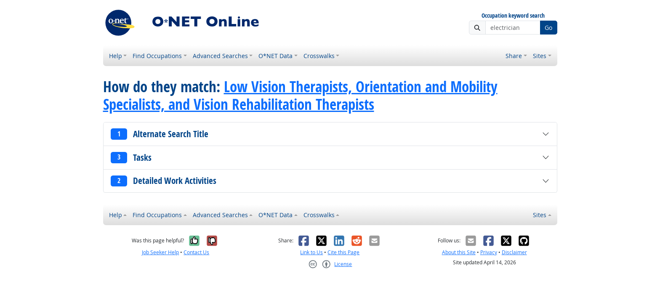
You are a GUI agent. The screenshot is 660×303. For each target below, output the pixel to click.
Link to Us (311, 252)
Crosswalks (319, 56)
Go (548, 28)
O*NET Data (275, 56)
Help (115, 56)
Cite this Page (343, 252)
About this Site (459, 252)
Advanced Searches (220, 56)
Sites (539, 56)
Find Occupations (157, 56)
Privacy (488, 252)
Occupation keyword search (513, 15)
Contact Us (196, 252)
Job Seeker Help (160, 252)
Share (514, 56)
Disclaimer (514, 252)
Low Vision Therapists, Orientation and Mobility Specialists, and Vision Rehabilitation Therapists (300, 95)
